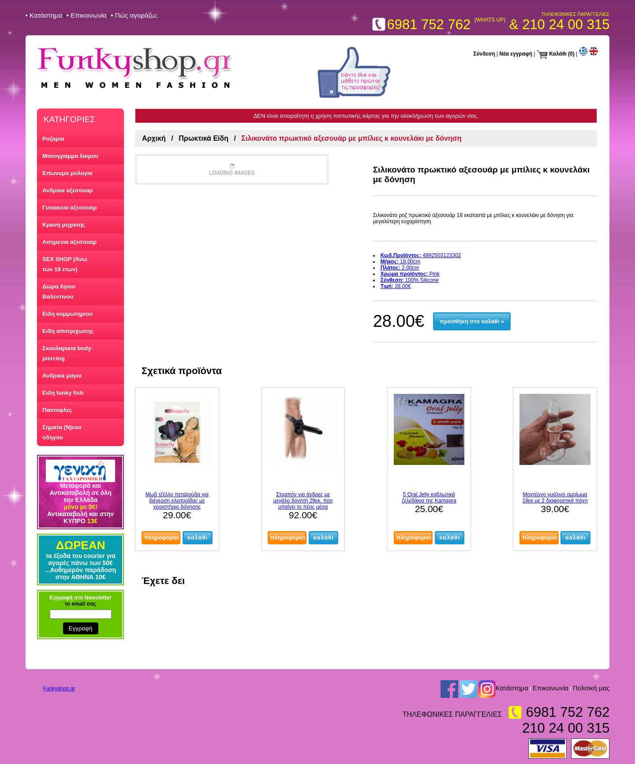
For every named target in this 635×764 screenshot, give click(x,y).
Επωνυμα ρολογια (67, 173)
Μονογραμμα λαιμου (70, 156)
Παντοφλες (57, 410)
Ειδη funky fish (62, 392)
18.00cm (401, 261)
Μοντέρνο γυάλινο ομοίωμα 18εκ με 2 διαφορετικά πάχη (555, 497)
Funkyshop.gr (59, 688)
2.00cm (400, 268)
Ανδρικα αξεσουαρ (67, 190)
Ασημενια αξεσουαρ (69, 242)
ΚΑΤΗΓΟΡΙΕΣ (69, 119)
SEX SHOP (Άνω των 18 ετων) (64, 264)
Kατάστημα (512, 688)
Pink (410, 274)
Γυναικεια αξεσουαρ (69, 207)
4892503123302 (421, 255)
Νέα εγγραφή (516, 54)
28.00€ (396, 286)
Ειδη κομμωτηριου (67, 314)
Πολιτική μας (591, 688)
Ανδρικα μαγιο (62, 375)
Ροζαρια (53, 138)
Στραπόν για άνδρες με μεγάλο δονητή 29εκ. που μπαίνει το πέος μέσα (303, 500)
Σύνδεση (484, 54)
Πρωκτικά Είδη (203, 138)
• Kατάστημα (44, 15)
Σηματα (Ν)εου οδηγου (61, 432)
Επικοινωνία (550, 688)
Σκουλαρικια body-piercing (67, 353)
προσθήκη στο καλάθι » (472, 321)
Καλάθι (558, 54)
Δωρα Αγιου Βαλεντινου (58, 291)
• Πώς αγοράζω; (134, 15)
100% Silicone (410, 280)
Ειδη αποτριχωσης (67, 331)
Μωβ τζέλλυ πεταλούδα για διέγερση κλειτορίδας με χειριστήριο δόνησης (177, 500)
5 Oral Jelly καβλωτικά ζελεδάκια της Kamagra (429, 497)
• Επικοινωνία (87, 15)
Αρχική (154, 138)
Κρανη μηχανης (63, 224)
